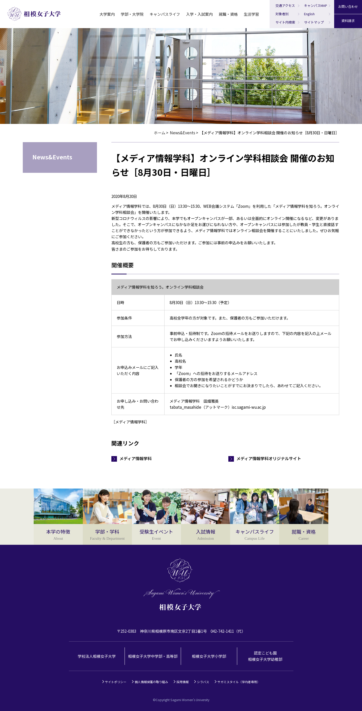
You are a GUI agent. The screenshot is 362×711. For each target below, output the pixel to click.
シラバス (203, 682)
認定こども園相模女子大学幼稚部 (265, 656)
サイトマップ (314, 22)
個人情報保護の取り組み (151, 682)
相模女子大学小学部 (209, 656)
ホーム (159, 132)
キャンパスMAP (315, 5)
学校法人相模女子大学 (97, 656)
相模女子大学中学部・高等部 (152, 656)
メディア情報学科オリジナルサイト (268, 458)
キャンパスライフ (165, 14)
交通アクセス (285, 5)
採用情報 (182, 682)
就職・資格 (228, 14)
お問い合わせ (348, 6)
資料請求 (348, 20)
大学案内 (107, 14)
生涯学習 (251, 14)
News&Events (182, 132)
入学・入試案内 (199, 14)
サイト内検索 (285, 22)
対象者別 (282, 13)
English (309, 13)
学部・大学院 (132, 14)
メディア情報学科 (135, 458)
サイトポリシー (115, 682)
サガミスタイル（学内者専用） (238, 682)
